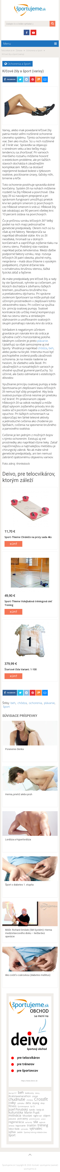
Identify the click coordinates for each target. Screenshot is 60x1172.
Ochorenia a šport (19, 64)
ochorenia (35, 703)
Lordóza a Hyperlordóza (18, 839)
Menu (7, 43)
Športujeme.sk (8, 1165)
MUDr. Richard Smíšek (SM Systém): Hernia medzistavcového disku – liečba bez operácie (28, 933)
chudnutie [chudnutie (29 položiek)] (17, 1099)
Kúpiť (13, 544)
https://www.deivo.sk (29, 1080)
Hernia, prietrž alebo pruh (18, 794)
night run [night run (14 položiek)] (37, 1115)
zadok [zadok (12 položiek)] (19, 1132)
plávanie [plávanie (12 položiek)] (12, 1119)
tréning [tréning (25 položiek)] (43, 1125)
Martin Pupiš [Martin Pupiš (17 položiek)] (31, 1112)
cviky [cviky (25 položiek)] (12, 1102)
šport (6, 706)
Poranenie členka (14, 749)
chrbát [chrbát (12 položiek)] (35, 1096)
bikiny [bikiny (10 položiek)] (37, 1093)
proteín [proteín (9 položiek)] (43, 1119)
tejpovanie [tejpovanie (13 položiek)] (21, 1125)
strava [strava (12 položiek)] (11, 1125)
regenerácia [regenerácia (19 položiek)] (16, 1122)
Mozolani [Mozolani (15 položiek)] (27, 1115)
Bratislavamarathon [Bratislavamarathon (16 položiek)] (20, 1096)
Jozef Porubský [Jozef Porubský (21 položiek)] (18, 1109)
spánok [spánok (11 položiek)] (42, 1122)
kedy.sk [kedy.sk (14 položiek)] (40, 1109)
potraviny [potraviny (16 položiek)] (22, 1118)
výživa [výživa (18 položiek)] (12, 1132)
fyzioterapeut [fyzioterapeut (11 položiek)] (23, 1106)
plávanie (42, 341)
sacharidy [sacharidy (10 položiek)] (28, 1122)
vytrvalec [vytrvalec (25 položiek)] (36, 1128)
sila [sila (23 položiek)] (35, 1121)
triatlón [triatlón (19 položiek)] (31, 1125)
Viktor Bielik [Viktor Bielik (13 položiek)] (14, 1128)
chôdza (42, 348)
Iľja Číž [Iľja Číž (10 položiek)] (32, 1106)
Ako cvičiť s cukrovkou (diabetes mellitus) (27, 975)
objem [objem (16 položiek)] (46, 1115)
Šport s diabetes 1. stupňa (19, 884)
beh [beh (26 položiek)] (21, 1092)
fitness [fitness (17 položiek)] (12, 1106)
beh (51, 348)
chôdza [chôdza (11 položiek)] (30, 1100)
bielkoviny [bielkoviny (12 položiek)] (29, 1093)
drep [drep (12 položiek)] (42, 1103)
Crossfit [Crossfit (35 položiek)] (41, 1099)
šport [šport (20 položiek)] (12, 1135)
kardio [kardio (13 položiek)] (32, 1109)
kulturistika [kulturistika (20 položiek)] (16, 1112)
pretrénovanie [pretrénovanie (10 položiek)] (34, 1119)
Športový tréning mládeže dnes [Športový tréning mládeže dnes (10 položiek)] (35, 1132)
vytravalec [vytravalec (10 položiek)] (24, 1129)
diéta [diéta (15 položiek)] (28, 1103)
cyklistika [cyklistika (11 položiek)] (20, 1103)
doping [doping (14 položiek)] (35, 1103)
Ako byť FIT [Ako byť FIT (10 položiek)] (13, 1093)
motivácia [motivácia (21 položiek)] (15, 1115)
